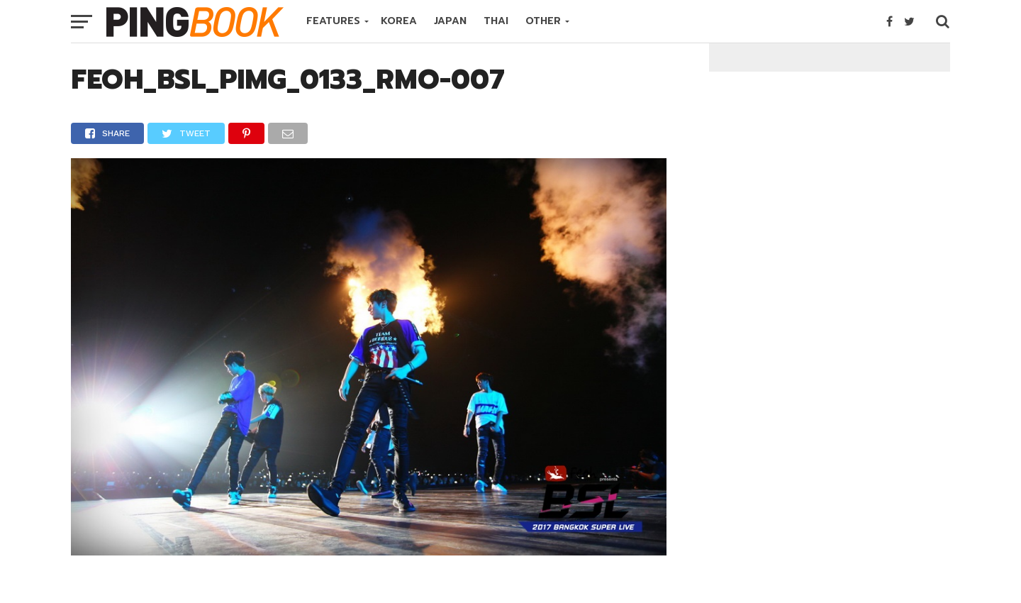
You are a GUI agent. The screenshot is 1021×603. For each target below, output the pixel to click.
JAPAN (450, 20)
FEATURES (333, 20)
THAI (496, 20)
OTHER (543, 20)
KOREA (399, 20)
